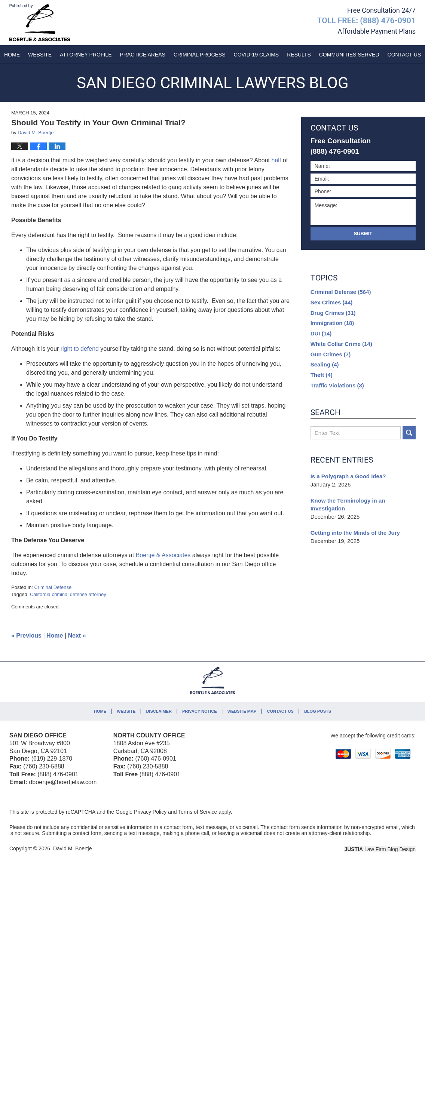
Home (12, 55)
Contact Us (280, 711)
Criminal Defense (52, 587)
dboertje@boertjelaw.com (63, 782)
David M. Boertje (72, 848)
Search (409, 432)
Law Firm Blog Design (380, 849)
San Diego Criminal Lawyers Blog (39, 22)
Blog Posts (317, 711)
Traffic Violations (337, 385)
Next (77, 635)
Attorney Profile (85, 55)
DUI (321, 333)
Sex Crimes (332, 302)
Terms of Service (197, 812)
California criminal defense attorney (68, 594)
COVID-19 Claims (256, 55)
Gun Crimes (331, 354)
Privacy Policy (150, 812)
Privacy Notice (199, 711)
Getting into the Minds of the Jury (355, 532)
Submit (363, 233)
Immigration (332, 323)
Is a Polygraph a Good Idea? (348, 476)
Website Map (242, 711)
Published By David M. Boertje (366, 21)
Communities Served (349, 55)
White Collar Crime (341, 344)
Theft (322, 375)
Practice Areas (142, 55)
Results (299, 55)
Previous (26, 635)
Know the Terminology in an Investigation (348, 504)
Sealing (325, 364)
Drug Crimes (333, 313)
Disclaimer (158, 711)
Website (40, 55)
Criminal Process (200, 55)
